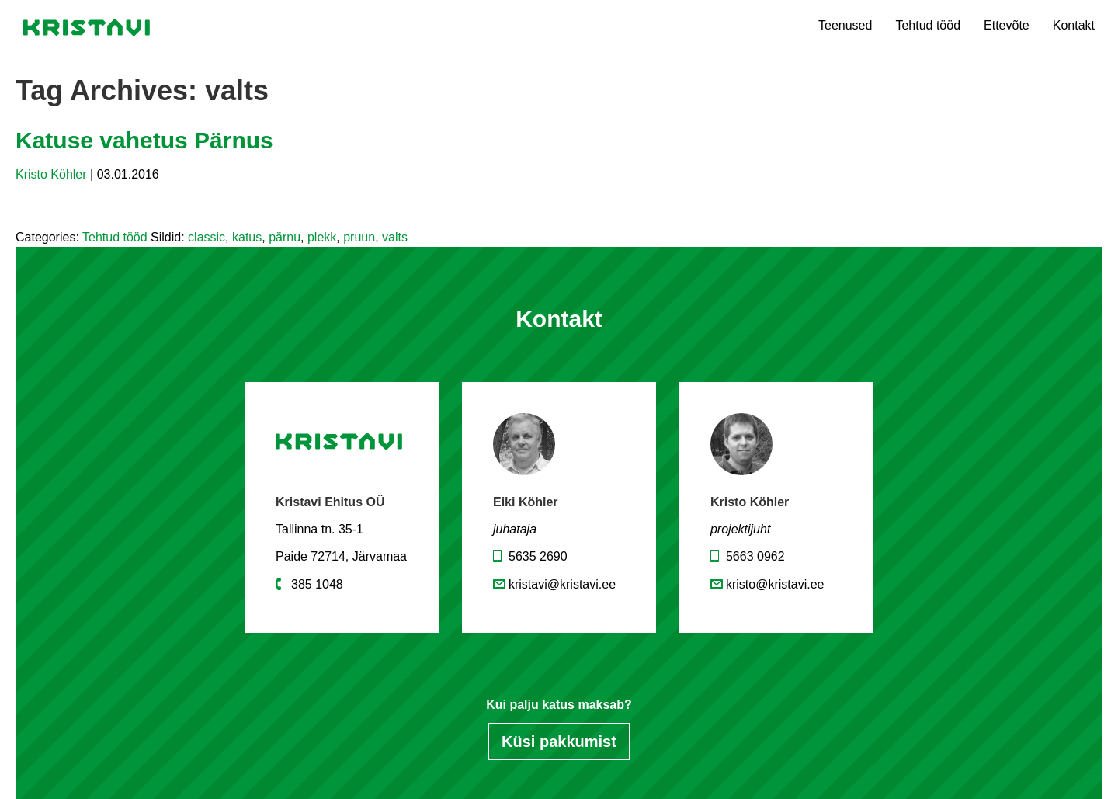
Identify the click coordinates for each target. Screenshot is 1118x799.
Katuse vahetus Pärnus (144, 140)
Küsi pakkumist (559, 741)
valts (395, 237)
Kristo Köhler (51, 174)
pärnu (284, 237)
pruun (359, 237)
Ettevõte (1006, 25)
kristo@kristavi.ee (775, 584)
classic (206, 237)
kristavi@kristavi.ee (562, 584)
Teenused (845, 25)
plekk (321, 237)
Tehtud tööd (927, 25)
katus (247, 237)
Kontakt (1074, 25)
